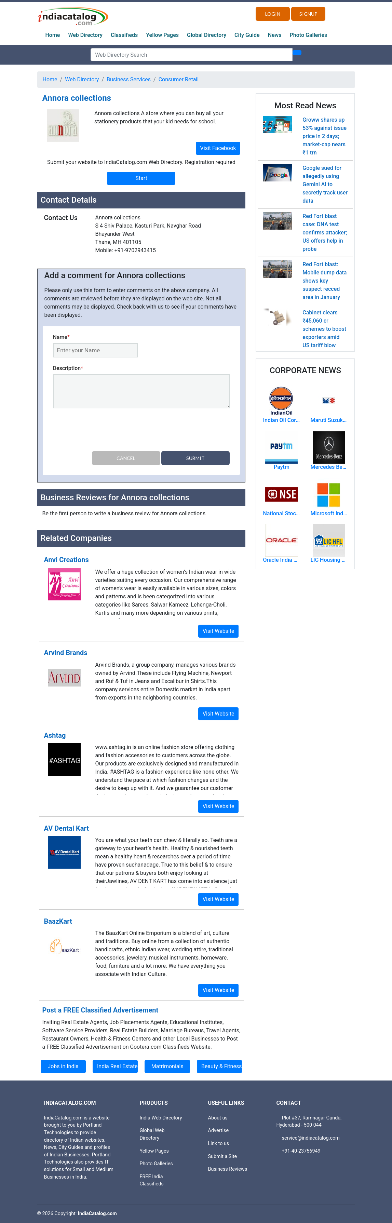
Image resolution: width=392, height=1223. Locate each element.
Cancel (126, 458)
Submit (195, 458)
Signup (308, 14)
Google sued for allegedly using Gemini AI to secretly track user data (325, 184)
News (275, 35)
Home (52, 35)
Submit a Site (222, 1156)
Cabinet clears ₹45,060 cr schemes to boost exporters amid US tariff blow (324, 329)
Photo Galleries (308, 35)
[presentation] (105, 431)
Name (61, 337)
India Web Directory (161, 1118)
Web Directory (85, 35)
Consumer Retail (179, 79)
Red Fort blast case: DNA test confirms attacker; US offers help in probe (324, 232)
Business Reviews (227, 1169)
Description (68, 368)
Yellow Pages (162, 35)
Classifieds (124, 35)
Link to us (218, 1143)
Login (272, 14)
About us (218, 1118)
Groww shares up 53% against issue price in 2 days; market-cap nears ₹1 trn (324, 136)
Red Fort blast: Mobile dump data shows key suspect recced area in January (324, 280)
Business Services (129, 79)
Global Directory (206, 35)
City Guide (247, 35)
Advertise (218, 1130)
